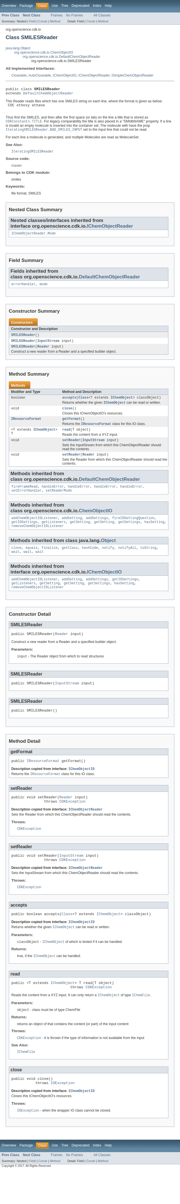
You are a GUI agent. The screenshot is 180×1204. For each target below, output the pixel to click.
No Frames (74, 15)
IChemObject (122, 405)
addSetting (72, 530)
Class (83, 405)
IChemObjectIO (65, 75)
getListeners (54, 535)
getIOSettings (24, 535)
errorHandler (23, 289)
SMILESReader (23, 340)
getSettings (129, 535)
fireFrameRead (24, 498)
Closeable (19, 75)
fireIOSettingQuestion (133, 530)
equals (32, 562)
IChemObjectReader (94, 75)
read (66, 439)
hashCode (90, 562)
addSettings (97, 530)
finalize (50, 562)
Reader (43, 353)
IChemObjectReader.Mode (33, 238)
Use (55, 6)
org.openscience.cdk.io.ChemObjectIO (43, 52)
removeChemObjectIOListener (37, 539)
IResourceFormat (26, 427)
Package (26, 6)
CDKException (72, 823)
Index (97, 6)
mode (44, 289)
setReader (71, 450)
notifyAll (127, 562)
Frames (56, 15)
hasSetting (154, 535)
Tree (64, 6)
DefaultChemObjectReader (48, 94)
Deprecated (81, 6)
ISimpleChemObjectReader (132, 75)
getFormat (71, 427)
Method (55, 21)
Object (108, 554)
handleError (53, 498)
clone (16, 562)
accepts (69, 405)
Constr (42, 21)
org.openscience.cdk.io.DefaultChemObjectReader (61, 57)
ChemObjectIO (95, 522)
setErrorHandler (26, 502)
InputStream (48, 347)
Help (108, 6)
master (16, 170)
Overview (9, 6)
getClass (70, 562)
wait (15, 566)
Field (32, 21)
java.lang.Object (18, 48)
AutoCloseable (39, 75)
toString (148, 562)
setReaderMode (59, 502)
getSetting (80, 535)
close (67, 416)
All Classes (102, 15)
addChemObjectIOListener (34, 530)
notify (108, 562)
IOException (63, 1115)
